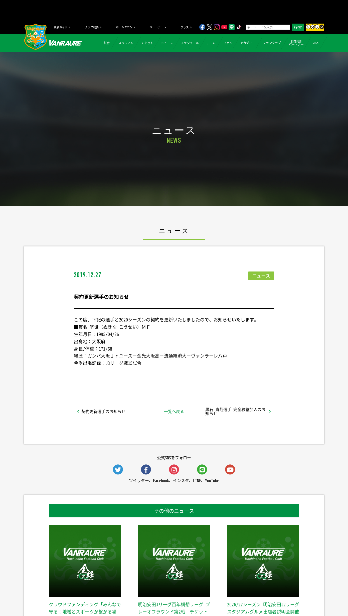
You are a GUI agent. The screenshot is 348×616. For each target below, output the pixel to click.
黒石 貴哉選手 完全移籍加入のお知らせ (235, 411)
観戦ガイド (61, 27)
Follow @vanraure (225, 376)
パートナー (156, 27)
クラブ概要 (92, 27)
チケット (147, 43)
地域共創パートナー (296, 43)
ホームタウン (124, 27)
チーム (211, 43)
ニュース (167, 43)
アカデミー (247, 43)
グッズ (185, 27)
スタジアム (125, 43)
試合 (107, 43)
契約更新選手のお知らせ (103, 411)
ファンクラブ (272, 43)
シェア (114, 376)
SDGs (315, 43)
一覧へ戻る (174, 411)
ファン (227, 43)
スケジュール (190, 43)
